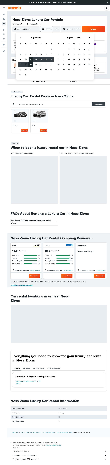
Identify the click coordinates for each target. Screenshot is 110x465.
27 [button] (41, 70)
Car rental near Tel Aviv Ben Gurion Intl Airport (28, 382)
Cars (22, 432)
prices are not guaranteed (53, 445)
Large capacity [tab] (38, 368)
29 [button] (51, 70)
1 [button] (51, 49)
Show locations (35, 270)
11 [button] (30, 59)
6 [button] (41, 54)
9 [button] (20, 59)
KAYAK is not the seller (60, 451)
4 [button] (30, 54)
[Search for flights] (3, 14)
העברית (73, 2)
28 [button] (46, 70)
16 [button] (20, 64)
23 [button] (20, 70)
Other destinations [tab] (53, 368)
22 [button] (51, 64)
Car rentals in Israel (49, 432)
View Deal (24, 130)
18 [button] (31, 64)
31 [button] (26, 75)
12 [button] (36, 59)
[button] (107, 2)
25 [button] (31, 70)
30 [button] (20, 75)
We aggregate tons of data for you (60, 455)
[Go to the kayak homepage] (14, 8)
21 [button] (46, 64)
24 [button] (26, 70)
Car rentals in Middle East (33, 432)
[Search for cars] (3, 23)
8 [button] (51, 54)
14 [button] (46, 59)
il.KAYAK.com (14, 432)
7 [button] (46, 54)
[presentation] (92, 238)
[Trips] (3, 45)
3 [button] (25, 54)
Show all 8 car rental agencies (21, 285)
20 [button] (41, 64)
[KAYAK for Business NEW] (3, 39)
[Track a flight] (3, 34)
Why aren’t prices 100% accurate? (60, 459)
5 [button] (89, 49)
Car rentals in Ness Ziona (64, 432)
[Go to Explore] (3, 30)
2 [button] (20, 54)
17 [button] (25, 64)
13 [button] (41, 59)
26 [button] (36, 70)
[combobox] (18, 24)
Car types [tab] (26, 368)
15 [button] (51, 59)
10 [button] (26, 59)
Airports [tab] (17, 368)
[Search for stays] (3, 19)
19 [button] (36, 64)
